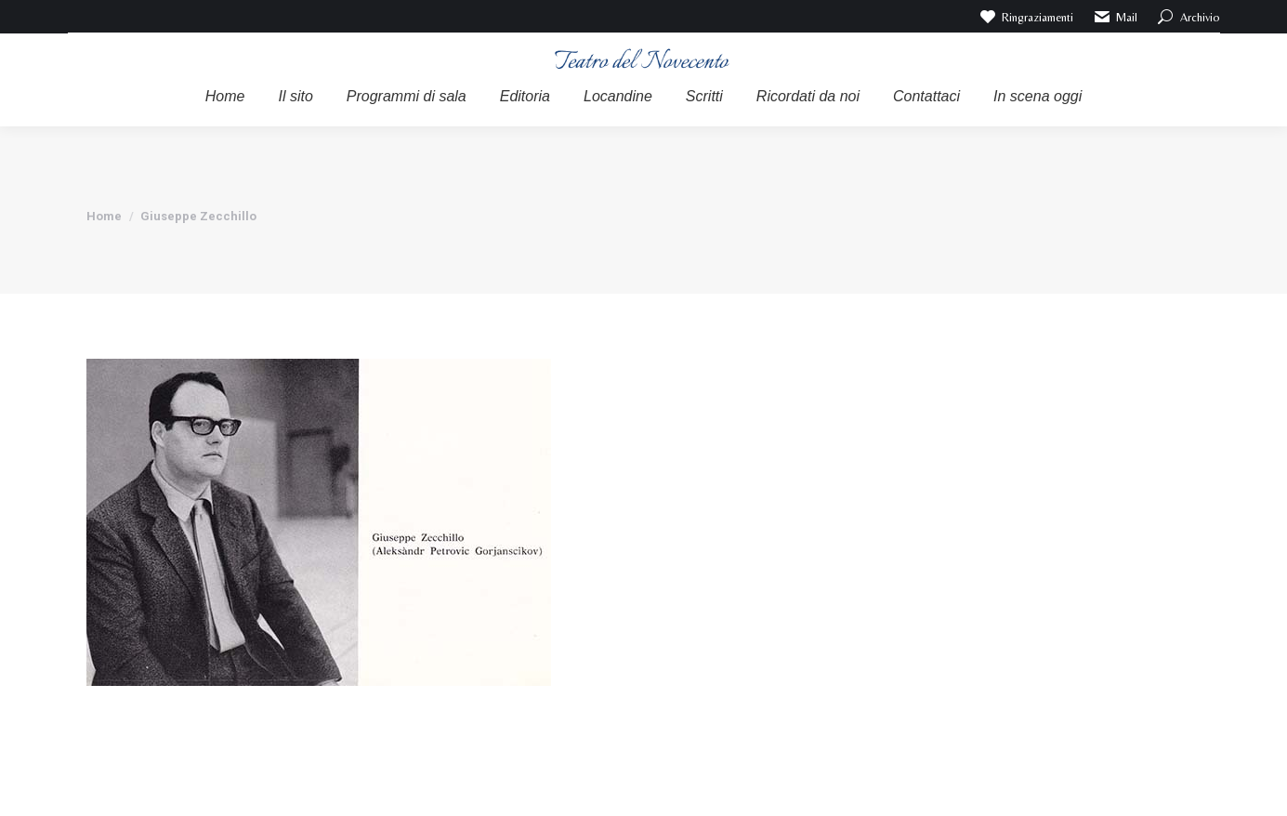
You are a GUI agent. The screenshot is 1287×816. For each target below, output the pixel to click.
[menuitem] (225, 97)
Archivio (1188, 16)
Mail (1114, 16)
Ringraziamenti (1026, 16)
